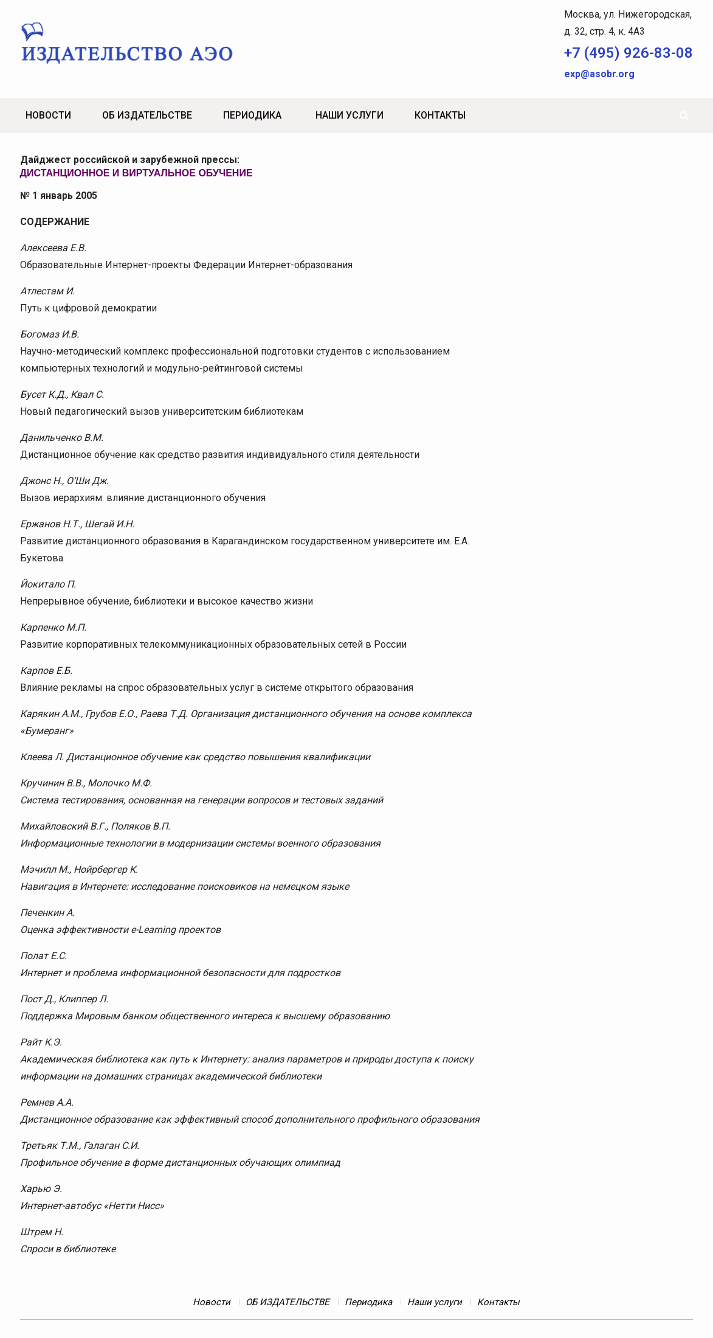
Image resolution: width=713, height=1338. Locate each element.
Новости (48, 115)
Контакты (440, 115)
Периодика (252, 115)
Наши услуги (349, 115)
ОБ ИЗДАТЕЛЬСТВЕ (147, 115)
